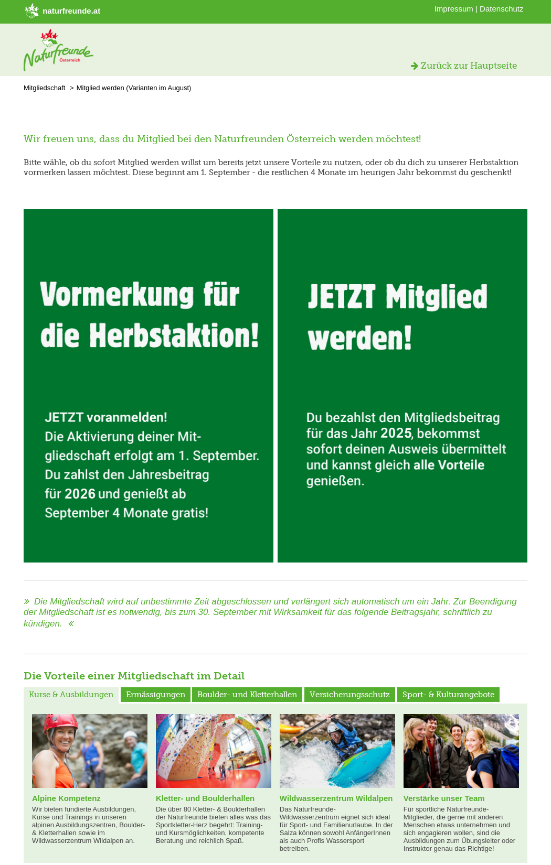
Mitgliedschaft (44, 88)
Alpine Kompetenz (66, 798)
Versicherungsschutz (350, 694)
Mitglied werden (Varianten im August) (134, 88)
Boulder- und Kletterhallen (247, 694)
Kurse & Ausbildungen (71, 694)
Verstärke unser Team (444, 798)
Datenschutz (501, 8)
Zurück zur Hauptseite (464, 65)
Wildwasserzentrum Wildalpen (336, 798)
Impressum (454, 8)
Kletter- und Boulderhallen (205, 798)
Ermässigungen (155, 694)
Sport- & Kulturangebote (448, 694)
